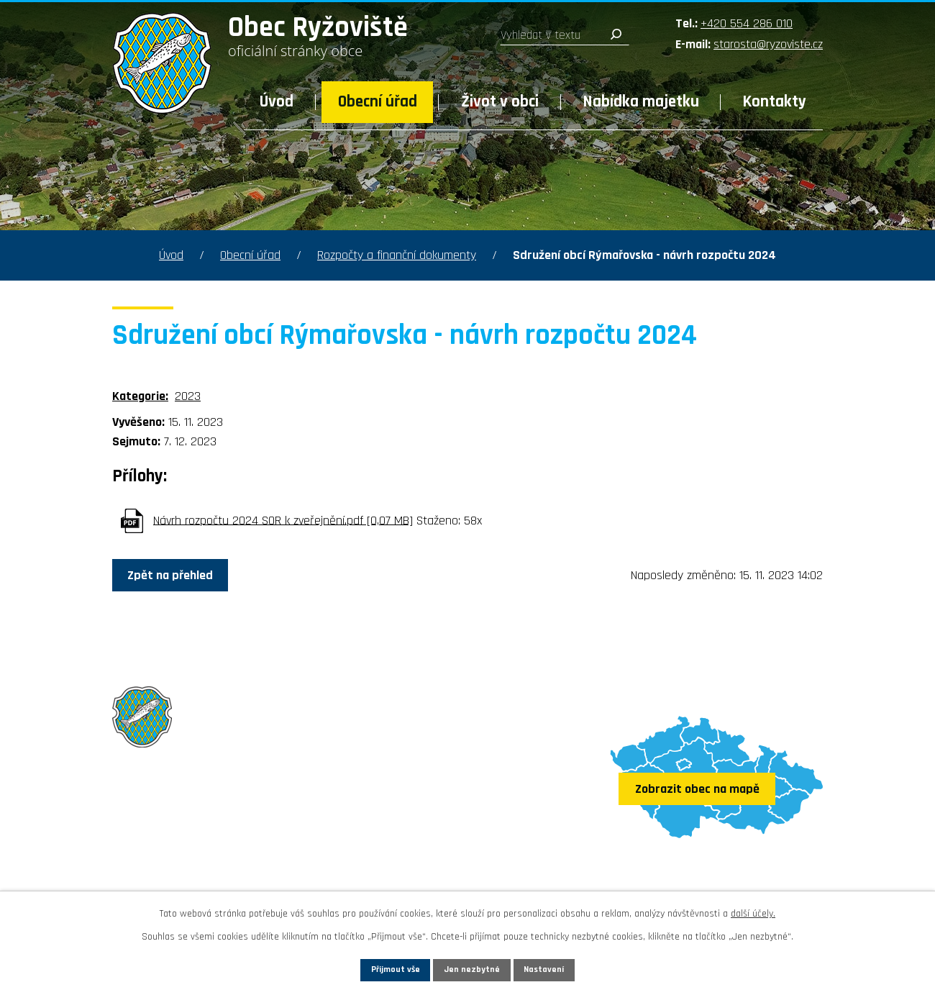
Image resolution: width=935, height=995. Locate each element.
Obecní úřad (377, 101)
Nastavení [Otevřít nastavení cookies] (567, 967)
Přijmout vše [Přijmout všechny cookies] (373, 967)
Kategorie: (140, 396)
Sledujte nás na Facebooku (196, 873)
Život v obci (500, 101)
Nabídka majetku (641, 101)
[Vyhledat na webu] (564, 35)
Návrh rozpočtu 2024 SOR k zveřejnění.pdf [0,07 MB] (283, 520)
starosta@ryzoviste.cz (768, 44)
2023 (188, 396)
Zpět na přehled (181, 576)
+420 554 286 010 (747, 23)
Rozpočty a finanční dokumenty (396, 255)
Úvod (276, 101)
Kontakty (774, 101)
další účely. (753, 910)
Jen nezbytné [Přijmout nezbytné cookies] (473, 967)
